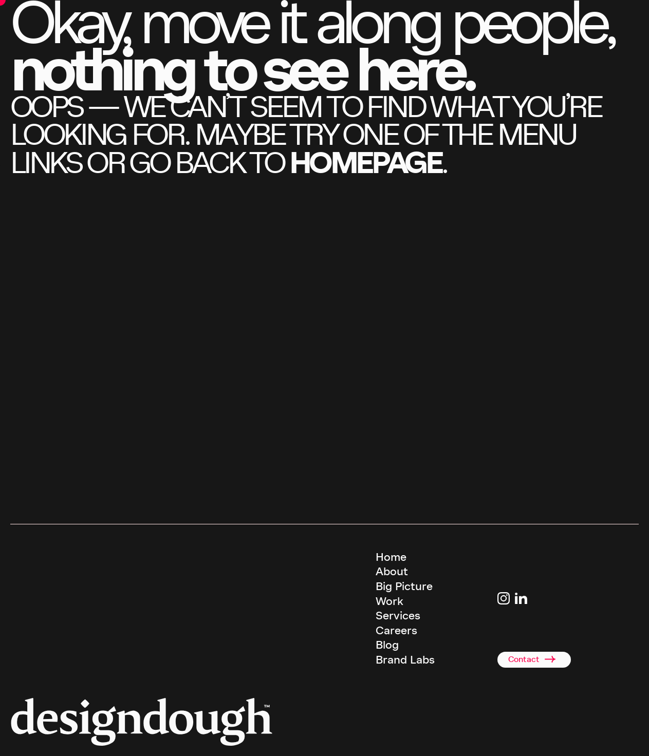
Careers (396, 630)
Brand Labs (405, 660)
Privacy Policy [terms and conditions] (453, 739)
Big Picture (404, 586)
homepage (365, 162)
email (132, 507)
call (57, 507)
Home (391, 557)
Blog (387, 645)
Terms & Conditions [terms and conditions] (404, 739)
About (392, 571)
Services (398, 615)
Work (389, 601)
